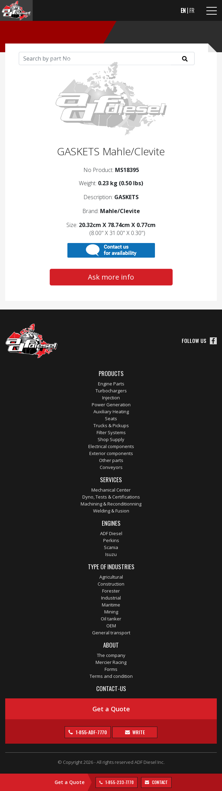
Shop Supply (111, 439)
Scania (111, 547)
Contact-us (111, 688)
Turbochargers (111, 390)
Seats (111, 418)
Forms (111, 669)
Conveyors (111, 467)
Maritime (111, 605)
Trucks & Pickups (111, 425)
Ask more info (111, 277)
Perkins (111, 540)
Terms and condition (111, 676)
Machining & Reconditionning (111, 504)
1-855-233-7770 (119, 782)
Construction (111, 584)
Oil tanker (111, 619)
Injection (111, 397)
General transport (111, 632)
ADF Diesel (111, 533)
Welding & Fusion (111, 511)
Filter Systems (111, 432)
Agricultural (111, 577)
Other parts (111, 460)
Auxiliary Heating (111, 411)
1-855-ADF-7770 (91, 732)
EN (183, 10)
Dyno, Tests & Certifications (111, 497)
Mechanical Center (111, 490)
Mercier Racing (111, 662)
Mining (111, 612)
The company (111, 655)
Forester (111, 591)
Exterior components (111, 453)
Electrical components (111, 446)
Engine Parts (111, 384)
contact (159, 782)
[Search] (107, 58)
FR (192, 10)
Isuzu (111, 554)
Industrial (111, 598)
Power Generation (111, 404)
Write (138, 732)
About (111, 645)
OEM (111, 625)
